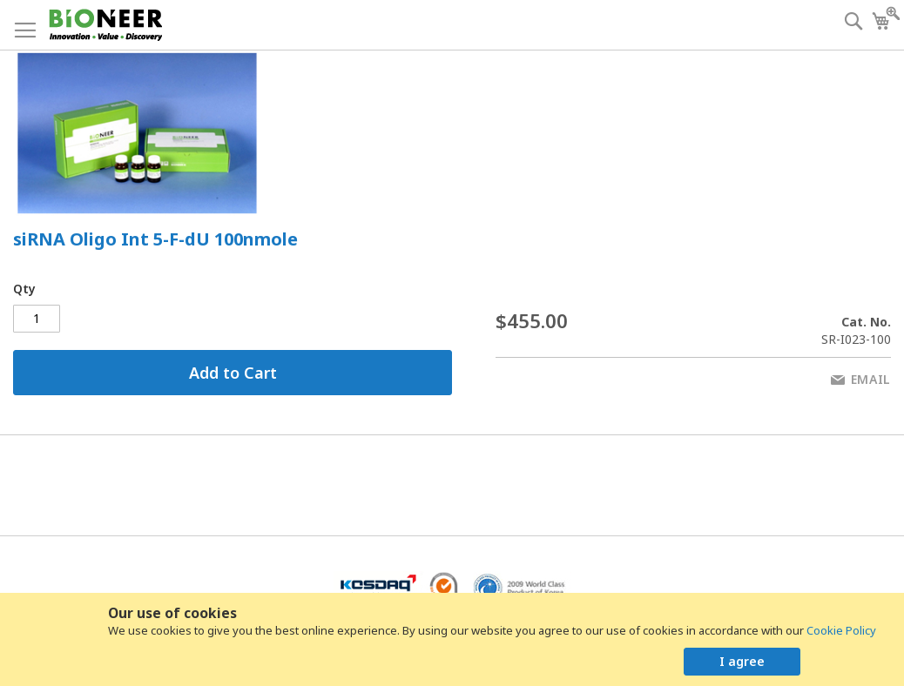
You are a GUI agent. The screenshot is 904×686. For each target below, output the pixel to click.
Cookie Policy (841, 630)
